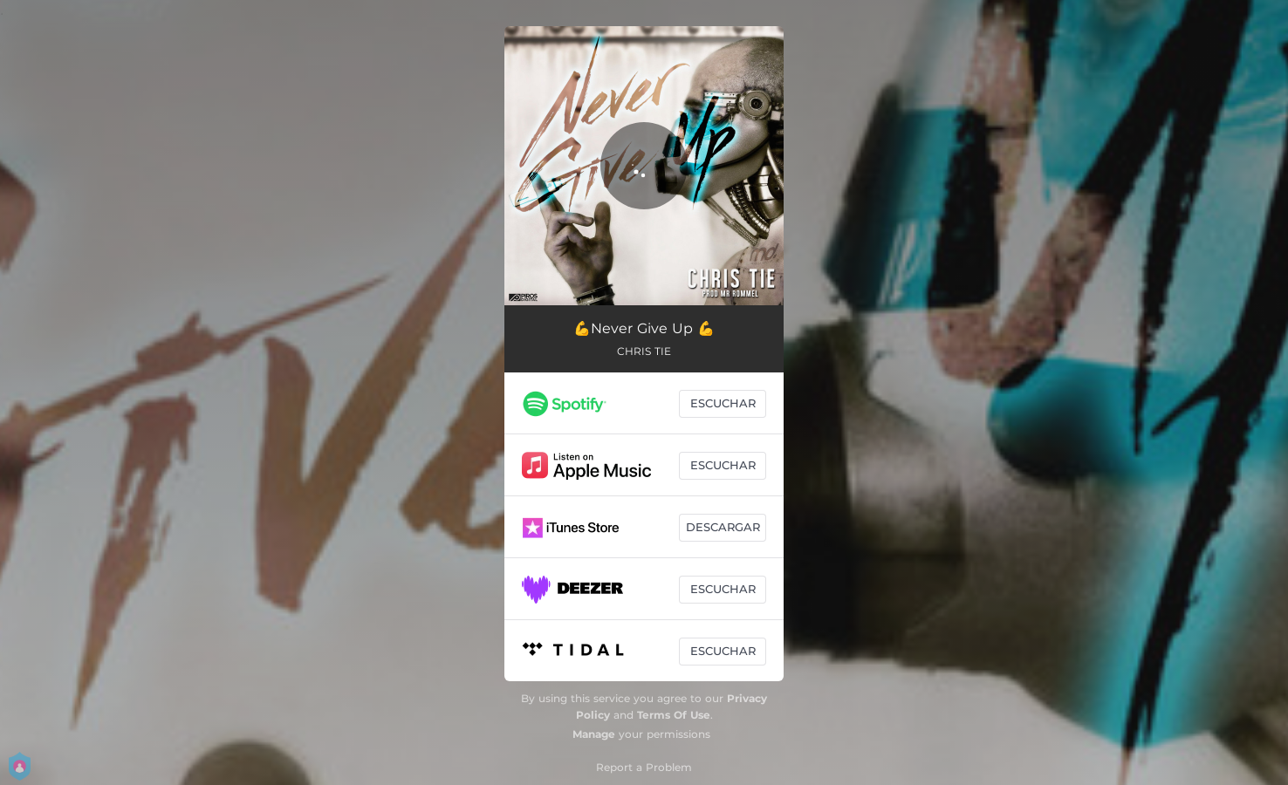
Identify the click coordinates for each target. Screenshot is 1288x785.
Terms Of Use (673, 714)
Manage (593, 734)
